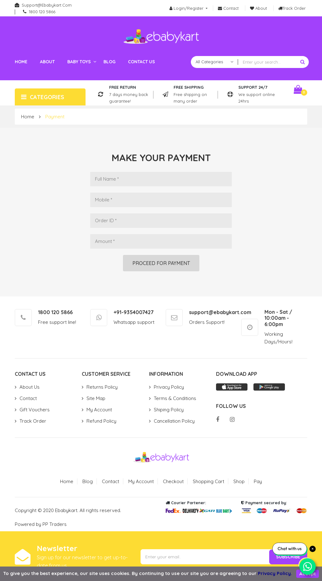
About (47, 62)
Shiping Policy (169, 410)
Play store (269, 387)
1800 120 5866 (42, 11)
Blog (109, 62)
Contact (28, 398)
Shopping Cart (208, 481)
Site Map (95, 398)
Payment (54, 117)
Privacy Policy (169, 387)
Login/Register (187, 8)
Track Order (32, 421)
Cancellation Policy (174, 421)
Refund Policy (101, 421)
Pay (258, 481)
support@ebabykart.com (47, 5)
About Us (29, 387)
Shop (239, 481)
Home (21, 62)
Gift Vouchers (34, 410)
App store (231, 387)
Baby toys (79, 62)
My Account (99, 410)
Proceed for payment (161, 263)
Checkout (173, 481)
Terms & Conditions (175, 398)
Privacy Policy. (275, 573)
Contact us (141, 62)
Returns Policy (102, 387)
